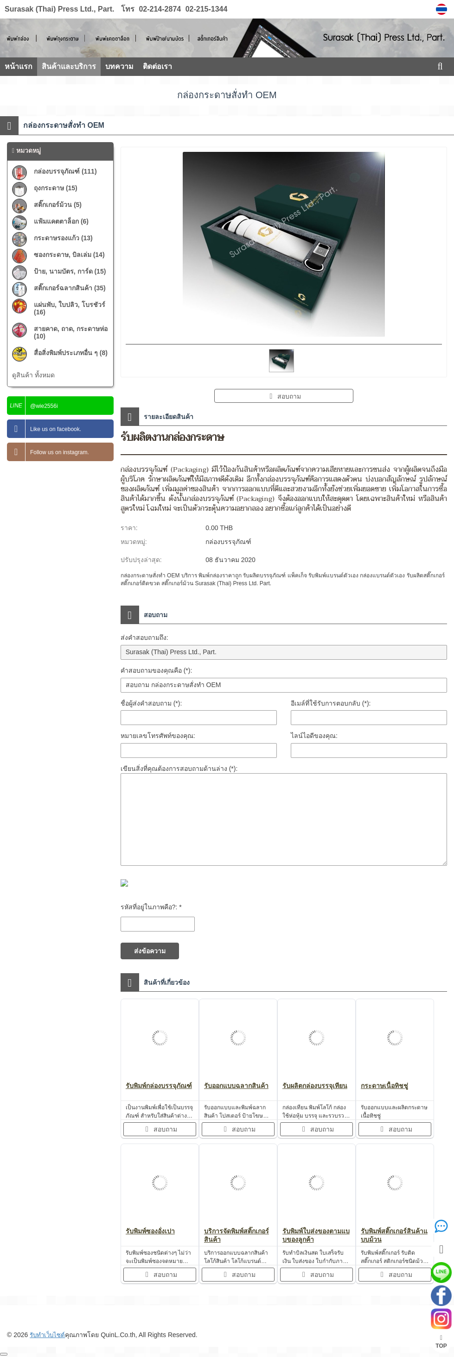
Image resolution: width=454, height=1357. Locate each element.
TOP (441, 1342)
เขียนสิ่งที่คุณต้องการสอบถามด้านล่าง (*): (179, 768)
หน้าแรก (18, 66)
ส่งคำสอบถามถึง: (144, 637)
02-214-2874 (160, 9)
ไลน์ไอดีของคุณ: (314, 735)
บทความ (119, 66)
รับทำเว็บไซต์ (49, 1334)
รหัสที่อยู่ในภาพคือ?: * (151, 907)
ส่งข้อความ (150, 951)
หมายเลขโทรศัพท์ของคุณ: (158, 735)
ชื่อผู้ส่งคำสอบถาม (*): (151, 703)
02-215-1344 (205, 9)
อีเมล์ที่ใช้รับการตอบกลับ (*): (331, 703)
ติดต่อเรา (157, 66)
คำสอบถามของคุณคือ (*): (156, 670)
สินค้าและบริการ (69, 66)
